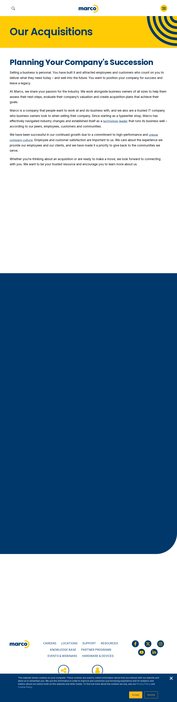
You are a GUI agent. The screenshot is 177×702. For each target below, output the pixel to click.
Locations (69, 643)
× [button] (171, 677)
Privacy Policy (143, 684)
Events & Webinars (62, 656)
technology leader (116, 121)
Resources (109, 643)
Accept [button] (135, 695)
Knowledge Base (63, 649)
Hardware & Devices (98, 656)
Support (89, 643)
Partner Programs (96, 649)
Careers (49, 643)
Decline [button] (151, 695)
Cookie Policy (25, 687)
